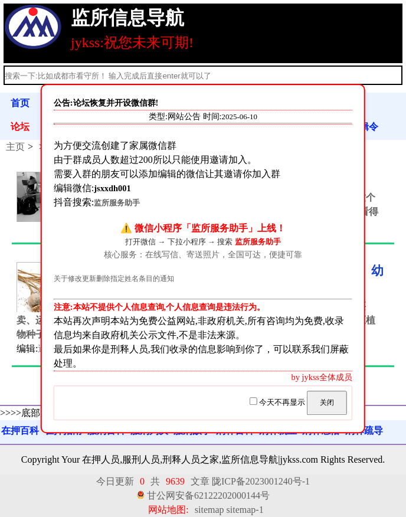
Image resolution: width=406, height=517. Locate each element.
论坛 (20, 127)
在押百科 (20, 431)
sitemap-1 (245, 510)
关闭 (327, 402)
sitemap (209, 510)
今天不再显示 (278, 402)
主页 (15, 147)
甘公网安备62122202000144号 (208, 495)
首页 (20, 103)
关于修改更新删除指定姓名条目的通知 (114, 279)
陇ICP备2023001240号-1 (261, 481)
